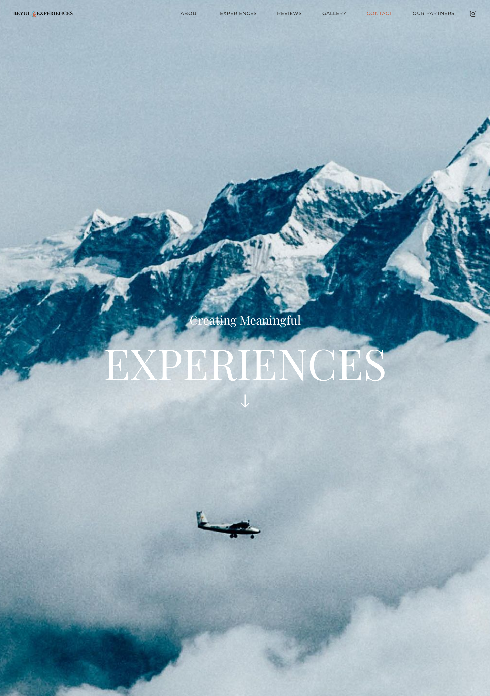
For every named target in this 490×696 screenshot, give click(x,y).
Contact (379, 13)
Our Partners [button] (434, 13)
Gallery (334, 13)
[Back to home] (43, 13)
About (190, 13)
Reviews (289, 13)
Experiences (238, 13)
